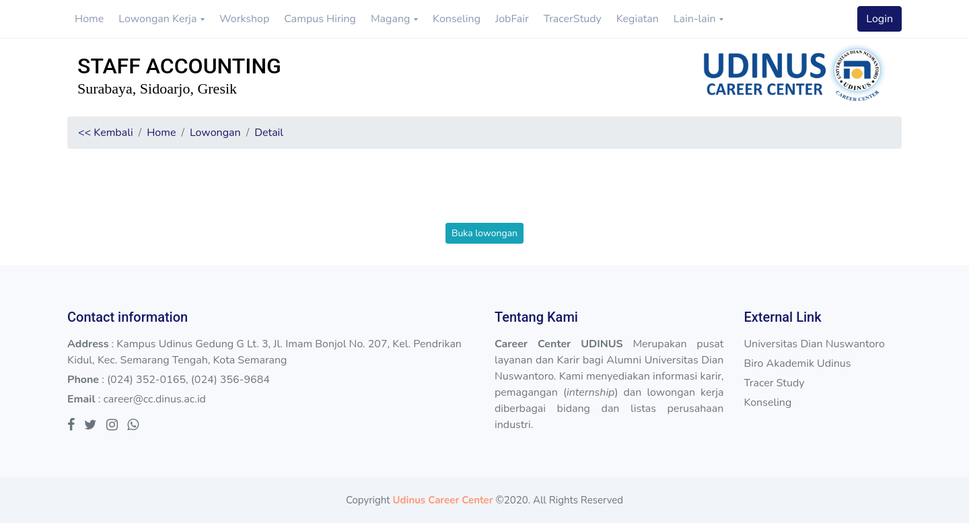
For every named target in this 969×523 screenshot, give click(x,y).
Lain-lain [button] (696, 18)
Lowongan (215, 132)
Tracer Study (774, 383)
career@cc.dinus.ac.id (154, 399)
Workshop (244, 18)
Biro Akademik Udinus (797, 363)
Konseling (456, 18)
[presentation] (484, 196)
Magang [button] (392, 18)
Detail (268, 132)
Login (879, 18)
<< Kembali (105, 132)
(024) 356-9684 (230, 379)
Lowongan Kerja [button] (158, 18)
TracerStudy (573, 18)
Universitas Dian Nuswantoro (814, 344)
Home (89, 18)
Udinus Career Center (442, 500)
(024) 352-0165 (146, 379)
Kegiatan (637, 18)
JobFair (512, 18)
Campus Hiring (320, 18)
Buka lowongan (484, 233)
